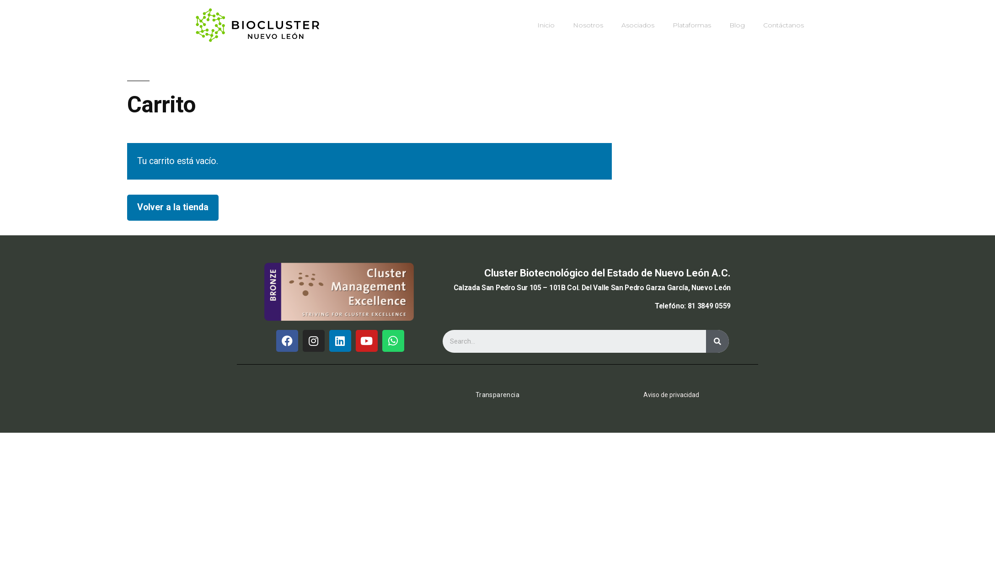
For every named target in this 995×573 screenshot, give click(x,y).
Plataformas (692, 25)
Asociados (637, 25)
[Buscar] (717, 341)
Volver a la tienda (173, 207)
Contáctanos (783, 25)
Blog (737, 25)
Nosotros (588, 25)
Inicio (546, 25)
